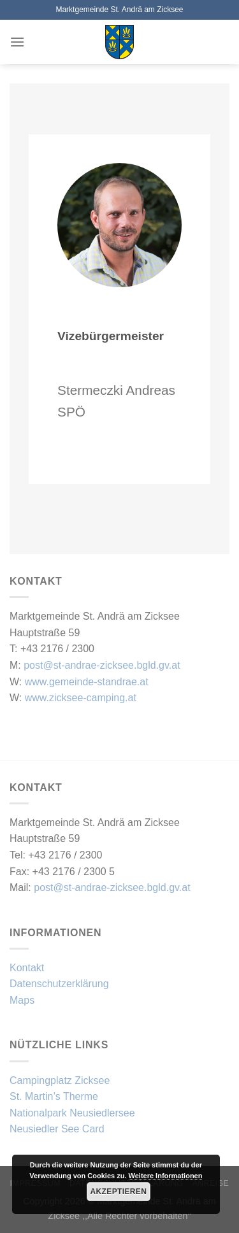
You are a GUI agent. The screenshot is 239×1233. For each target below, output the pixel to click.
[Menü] (17, 41)
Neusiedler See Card (57, 1128)
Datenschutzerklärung (59, 983)
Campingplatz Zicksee (60, 1080)
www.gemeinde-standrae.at (86, 681)
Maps (22, 1000)
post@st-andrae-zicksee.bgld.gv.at (102, 665)
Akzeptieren (119, 1191)
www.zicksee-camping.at (80, 697)
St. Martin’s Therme (54, 1096)
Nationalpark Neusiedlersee (72, 1113)
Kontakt (27, 967)
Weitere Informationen (166, 1176)
